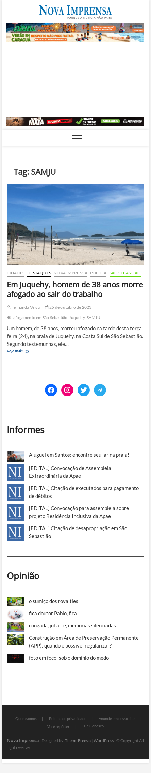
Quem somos (26, 718)
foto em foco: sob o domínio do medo (69, 658)
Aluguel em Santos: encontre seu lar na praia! (79, 455)
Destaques (39, 272)
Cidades (15, 272)
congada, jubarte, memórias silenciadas (72, 625)
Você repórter (58, 726)
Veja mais (22, 351)
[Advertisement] (75, 80)
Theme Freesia (78, 740)
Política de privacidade (67, 718)
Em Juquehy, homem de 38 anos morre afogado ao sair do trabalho (75, 289)
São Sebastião (125, 272)
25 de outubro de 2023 (68, 307)
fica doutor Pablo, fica (53, 613)
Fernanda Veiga (23, 307)
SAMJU (93, 317)
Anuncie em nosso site (117, 718)
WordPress (104, 740)
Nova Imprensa (70, 272)
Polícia (98, 272)
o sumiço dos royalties (53, 601)
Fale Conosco (93, 726)
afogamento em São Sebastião (40, 317)
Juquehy (77, 317)
